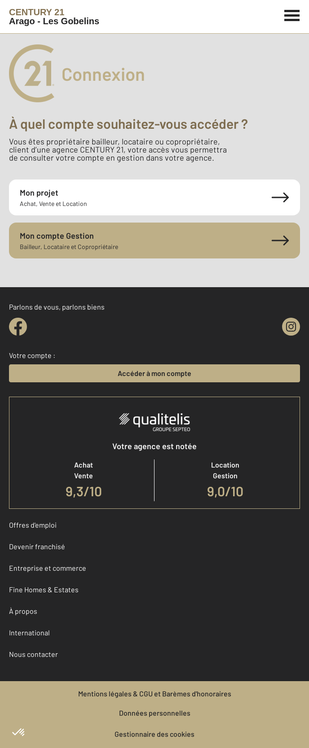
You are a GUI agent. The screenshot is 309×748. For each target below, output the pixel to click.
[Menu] (292, 14)
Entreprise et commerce (47, 568)
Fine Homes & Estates (44, 589)
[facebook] (18, 327)
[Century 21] (54, 17)
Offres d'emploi (33, 525)
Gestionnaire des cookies (154, 734)
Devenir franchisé (37, 546)
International (29, 632)
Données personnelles (154, 713)
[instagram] (291, 327)
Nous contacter (33, 654)
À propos (23, 611)
